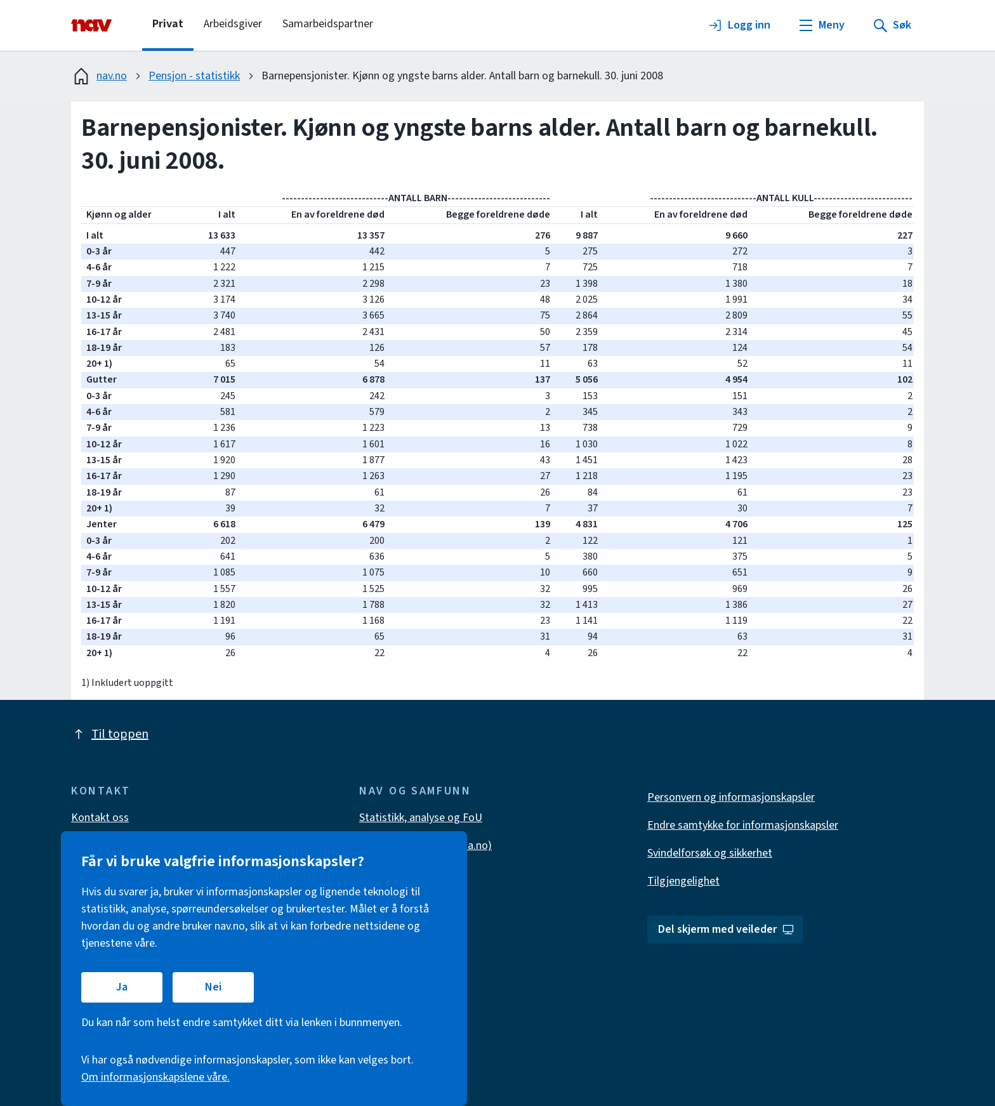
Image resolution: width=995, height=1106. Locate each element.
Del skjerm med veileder (726, 929)
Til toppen (109, 734)
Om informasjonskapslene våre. (155, 1077)
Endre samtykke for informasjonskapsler (742, 825)
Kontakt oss (100, 818)
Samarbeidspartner (327, 24)
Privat (167, 24)
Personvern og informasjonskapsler (731, 797)
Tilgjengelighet (683, 881)
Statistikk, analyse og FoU (420, 818)
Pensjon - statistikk (194, 76)
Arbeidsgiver (233, 24)
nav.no (99, 76)
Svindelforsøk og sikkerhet (709, 853)
